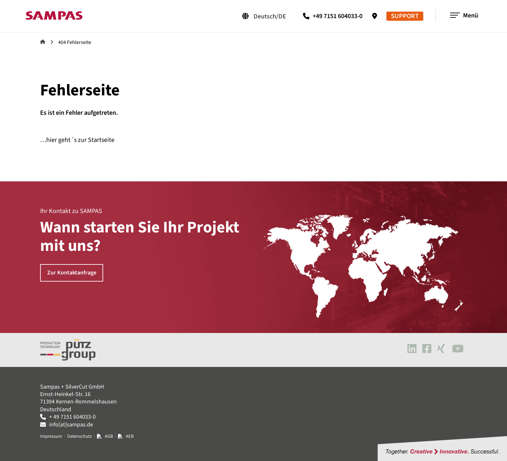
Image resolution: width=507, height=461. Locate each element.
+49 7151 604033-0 (337, 16)
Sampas (42, 42)
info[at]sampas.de (71, 425)
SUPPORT (405, 16)
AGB (109, 436)
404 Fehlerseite (74, 42)
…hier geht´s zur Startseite (77, 140)
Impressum (51, 436)
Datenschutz (79, 436)
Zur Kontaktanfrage (71, 273)
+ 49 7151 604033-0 (72, 417)
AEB (130, 436)
